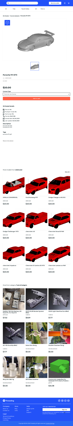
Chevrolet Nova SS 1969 (56, 231)
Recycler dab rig (8, 379)
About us (5, 408)
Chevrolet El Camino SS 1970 (35, 265)
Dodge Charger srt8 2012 (56, 197)
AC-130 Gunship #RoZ (10, 345)
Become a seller (55, 3)
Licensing (5, 420)
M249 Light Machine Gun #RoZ (58, 311)
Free (14, 9)
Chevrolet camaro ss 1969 (57, 265)
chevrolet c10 (30, 231)
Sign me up (64, 410)
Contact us (6, 410)
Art (36, 9)
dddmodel (8, 78)
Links (16, 410)
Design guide (30, 408)
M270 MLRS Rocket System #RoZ (35, 312)
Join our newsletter (49, 406)
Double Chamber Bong (56, 345)
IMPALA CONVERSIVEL (10, 197)
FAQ (28, 410)
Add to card (36, 98)
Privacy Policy (7, 418)
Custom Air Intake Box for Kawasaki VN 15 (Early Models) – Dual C (58, 380)
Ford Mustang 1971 (32, 197)
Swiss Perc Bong (31, 345)
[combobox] (36, 94)
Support (29, 412)
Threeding (8, 400)
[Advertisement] (36, 155)
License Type (7, 91)
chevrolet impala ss (9, 265)
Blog (16, 408)
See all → (67, 172)
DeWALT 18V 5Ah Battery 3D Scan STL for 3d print (12, 312)
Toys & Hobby (25, 9)
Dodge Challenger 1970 (11, 231)
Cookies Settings (50, 423)
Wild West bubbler (32, 379)
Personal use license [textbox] (10, 94)
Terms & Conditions (8, 416)
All (6, 9)
